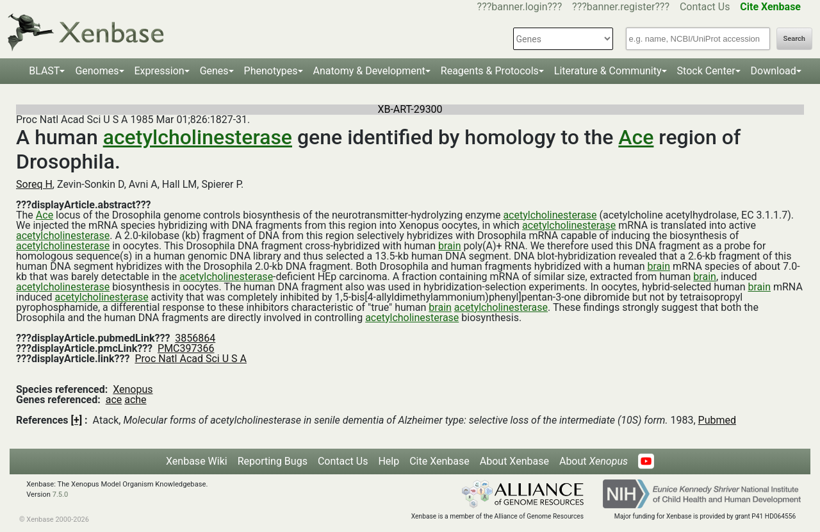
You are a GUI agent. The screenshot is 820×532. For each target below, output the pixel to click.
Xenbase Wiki (196, 461)
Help (388, 461)
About (593, 461)
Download (773, 71)
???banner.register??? (620, 7)
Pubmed (717, 420)
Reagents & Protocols (490, 71)
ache (135, 400)
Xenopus (132, 389)
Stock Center (706, 71)
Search (794, 39)
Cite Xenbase (439, 461)
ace (114, 400)
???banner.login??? (519, 7)
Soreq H (34, 184)
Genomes (97, 71)
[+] (77, 420)
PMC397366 (186, 348)
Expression (159, 71)
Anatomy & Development (369, 71)
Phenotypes (271, 71)
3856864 (195, 338)
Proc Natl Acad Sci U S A (191, 359)
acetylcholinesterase (197, 137)
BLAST (44, 71)
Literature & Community (608, 71)
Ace (635, 137)
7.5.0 (61, 494)
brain (449, 246)
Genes (214, 71)
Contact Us (705, 7)
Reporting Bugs (273, 461)
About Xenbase (514, 461)
